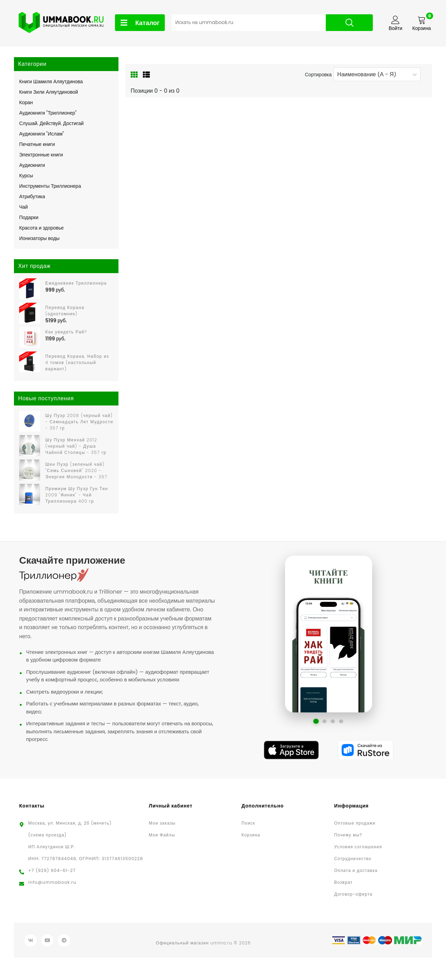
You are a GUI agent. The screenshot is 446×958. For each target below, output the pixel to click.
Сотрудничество (352, 859)
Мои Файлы (162, 835)
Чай (23, 206)
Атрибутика (32, 196)
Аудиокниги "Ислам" (41, 133)
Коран (26, 102)
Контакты (32, 806)
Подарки (28, 217)
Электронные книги (41, 154)
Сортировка (318, 74)
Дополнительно (262, 806)
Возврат (343, 883)
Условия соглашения (358, 847)
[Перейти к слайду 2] (324, 721)
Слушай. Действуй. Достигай (51, 123)
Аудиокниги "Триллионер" (48, 112)
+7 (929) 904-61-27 (52, 871)
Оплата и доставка (356, 871)
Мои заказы (162, 823)
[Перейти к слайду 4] (341, 721)
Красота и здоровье (41, 227)
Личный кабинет (170, 806)
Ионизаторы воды (39, 238)
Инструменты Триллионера (50, 186)
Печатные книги (37, 144)
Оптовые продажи (354, 823)
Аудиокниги (32, 165)
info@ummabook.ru (52, 883)
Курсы (26, 175)
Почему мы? (348, 835)
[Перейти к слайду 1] (316, 721)
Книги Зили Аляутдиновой (48, 91)
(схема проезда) (47, 835)
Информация (351, 806)
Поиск (248, 823)
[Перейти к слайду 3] (333, 721)
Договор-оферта (353, 894)
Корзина (250, 835)
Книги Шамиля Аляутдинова (51, 81)
